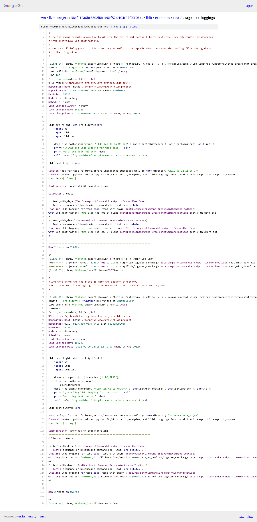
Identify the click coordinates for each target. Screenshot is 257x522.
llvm (42, 17)
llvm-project (58, 17)
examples (162, 17)
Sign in (249, 5)
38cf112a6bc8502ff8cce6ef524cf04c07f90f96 (105, 17)
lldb (149, 17)
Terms (42, 516)
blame (133, 26)
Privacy (32, 516)
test (176, 17)
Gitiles (21, 516)
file (114, 26)
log (123, 26)
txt (242, 516)
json (250, 516)
